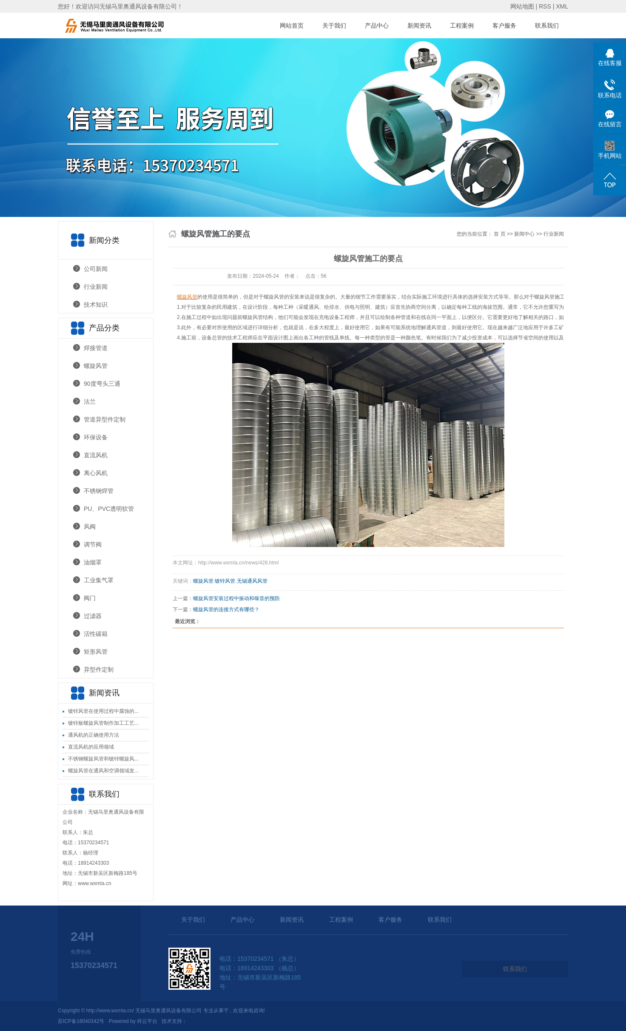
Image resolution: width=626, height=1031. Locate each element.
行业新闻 (96, 286)
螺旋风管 (96, 365)
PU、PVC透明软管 (109, 508)
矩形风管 (96, 651)
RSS (545, 6)
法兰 (90, 401)
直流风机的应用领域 (91, 747)
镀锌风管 (225, 581)
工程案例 (462, 25)
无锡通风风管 (252, 581)
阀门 (90, 598)
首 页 (499, 234)
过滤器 (93, 615)
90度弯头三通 (102, 383)
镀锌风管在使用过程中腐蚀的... (103, 711)
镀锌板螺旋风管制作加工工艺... (103, 723)
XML (562, 6)
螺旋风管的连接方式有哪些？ (226, 609)
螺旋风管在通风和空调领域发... (103, 771)
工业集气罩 (99, 580)
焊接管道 (96, 348)
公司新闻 (96, 268)
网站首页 (292, 25)
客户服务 (504, 25)
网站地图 (523, 6)
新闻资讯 (419, 25)
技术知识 (96, 304)
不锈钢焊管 (99, 490)
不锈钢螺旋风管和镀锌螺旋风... (103, 759)
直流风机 (96, 455)
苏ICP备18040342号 (81, 1021)
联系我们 (547, 25)
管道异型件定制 (104, 419)
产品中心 (377, 25)
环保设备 (96, 437)
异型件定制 (99, 669)
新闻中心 (524, 234)
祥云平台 (147, 1021)
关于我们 (334, 25)
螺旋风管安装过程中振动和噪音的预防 (236, 598)
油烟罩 (93, 562)
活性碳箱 (96, 633)
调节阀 (93, 544)
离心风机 (96, 473)
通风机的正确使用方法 (93, 735)
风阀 (90, 526)
